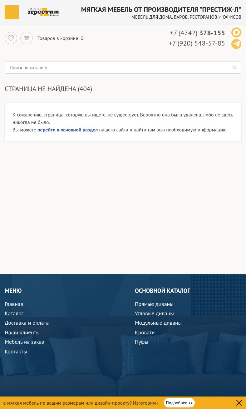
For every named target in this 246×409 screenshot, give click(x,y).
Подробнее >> (179, 403)
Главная (14, 304)
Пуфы (141, 341)
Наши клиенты (22, 332)
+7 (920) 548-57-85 (197, 43)
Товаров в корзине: (58, 38)
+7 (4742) (197, 32)
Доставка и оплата (27, 322)
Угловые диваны (154, 313)
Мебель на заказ (24, 341)
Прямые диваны (154, 304)
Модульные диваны (158, 322)
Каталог (14, 313)
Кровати (145, 332)
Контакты (16, 351)
